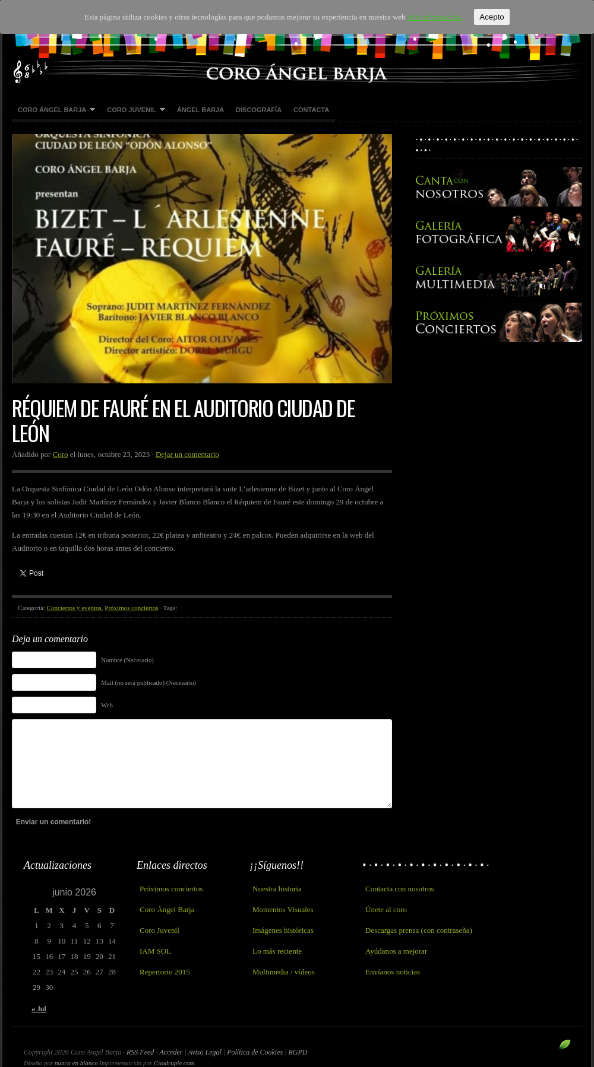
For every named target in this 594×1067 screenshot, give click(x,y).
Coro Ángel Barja (53, 110)
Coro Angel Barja (297, 41)
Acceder (170, 1052)
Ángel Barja (200, 109)
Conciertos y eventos (74, 607)
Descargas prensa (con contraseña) (418, 930)
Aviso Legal (205, 1052)
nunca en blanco (76, 1062)
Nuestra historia (277, 888)
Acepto (491, 16)
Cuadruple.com (174, 1062)
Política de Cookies (256, 1052)
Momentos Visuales (283, 909)
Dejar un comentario (187, 454)
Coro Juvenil (133, 110)
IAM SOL (155, 951)
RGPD (297, 1052)
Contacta (311, 109)
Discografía (259, 109)
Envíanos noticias (392, 971)
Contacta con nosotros (399, 888)
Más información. (434, 16)
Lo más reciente (277, 951)
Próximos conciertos (131, 607)
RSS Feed (140, 1052)
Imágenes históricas (283, 930)
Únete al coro (386, 909)
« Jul (38, 1008)
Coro (60, 454)
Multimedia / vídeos (283, 971)
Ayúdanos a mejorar (396, 951)
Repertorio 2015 (165, 971)
